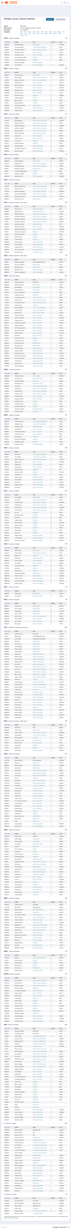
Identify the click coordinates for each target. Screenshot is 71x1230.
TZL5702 (6, 942)
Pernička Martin (19, 1006)
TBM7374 (6, 227)
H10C (63, 32)
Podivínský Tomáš (19, 740)
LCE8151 (6, 221)
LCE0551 (6, 77)
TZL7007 (6, 707)
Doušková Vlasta (19, 399)
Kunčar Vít (17, 669)
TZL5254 (6, 436)
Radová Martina (19, 290)
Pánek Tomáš (18, 836)
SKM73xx (6, 1173)
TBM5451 (6, 434)
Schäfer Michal (19, 811)
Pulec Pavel (18, 889)
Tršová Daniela (18, 310)
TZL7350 (6, 338)
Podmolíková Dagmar (20, 232)
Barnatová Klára (19, 151)
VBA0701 (6, 477)
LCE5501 (6, 927)
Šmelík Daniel (18, 477)
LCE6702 (6, 864)
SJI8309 (6, 689)
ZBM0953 (6, 1018)
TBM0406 (6, 563)
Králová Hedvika (19, 988)
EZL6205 (6, 849)
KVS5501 (6, 920)
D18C (38, 32)
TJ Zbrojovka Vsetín (38, 252)
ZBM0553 (6, 110)
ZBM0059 (6, 176)
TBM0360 (6, 138)
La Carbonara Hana (20, 328)
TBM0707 (6, 464)
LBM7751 (6, 1150)
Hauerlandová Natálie (20, 194)
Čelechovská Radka (20, 105)
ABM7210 (6, 765)
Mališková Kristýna (20, 80)
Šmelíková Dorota (19, 166)
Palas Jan (17, 533)
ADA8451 (6, 209)
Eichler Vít (17, 517)
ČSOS (68, 1227)
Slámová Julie (18, 1049)
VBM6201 (6, 889)
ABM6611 (6, 763)
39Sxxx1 (6, 636)
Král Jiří (17, 512)
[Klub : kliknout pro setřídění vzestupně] (41, 42)
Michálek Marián (19, 1051)
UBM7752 (6, 345)
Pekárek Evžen (18, 707)
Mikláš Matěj (18, 1001)
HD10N (22, 35)
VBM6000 (7, 945)
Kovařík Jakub (18, 553)
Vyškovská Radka (19, 366)
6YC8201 (6, 1206)
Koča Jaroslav (18, 712)
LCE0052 (6, 189)
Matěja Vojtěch (19, 1163)
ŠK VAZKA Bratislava (38, 409)
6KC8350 (6, 1130)
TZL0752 (6, 1003)
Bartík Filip (17, 568)
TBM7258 (6, 315)
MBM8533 (6, 737)
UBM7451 (6, 343)
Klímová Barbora (19, 307)
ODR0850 (6, 988)
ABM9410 (6, 649)
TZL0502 (6, 525)
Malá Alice (17, 335)
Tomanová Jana (19, 421)
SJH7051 (6, 312)
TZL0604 (6, 998)
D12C (25, 32)
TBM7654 (6, 229)
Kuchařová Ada (19, 396)
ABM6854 (6, 287)
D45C (54, 32)
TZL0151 (6, 171)
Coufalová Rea (18, 1018)
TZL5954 (6, 439)
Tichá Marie (18, 141)
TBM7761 (6, 333)
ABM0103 (6, 593)
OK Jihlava (35, 689)
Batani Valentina (19, 103)
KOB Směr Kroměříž (38, 558)
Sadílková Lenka (19, 411)
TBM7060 (6, 399)
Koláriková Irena (19, 401)
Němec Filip (18, 527)
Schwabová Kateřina (20, 323)
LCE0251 (6, 120)
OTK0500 (6, 1064)
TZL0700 (6, 474)
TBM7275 (6, 320)
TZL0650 (6, 57)
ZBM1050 (6, 1021)
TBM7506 (6, 806)
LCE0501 (6, 505)
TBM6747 (6, 798)
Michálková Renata (20, 221)
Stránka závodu (60, 19)
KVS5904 (6, 922)
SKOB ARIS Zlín (36, 292)
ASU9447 (6, 664)
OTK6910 (6, 872)
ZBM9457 (6, 249)
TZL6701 (6, 884)
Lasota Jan (18, 482)
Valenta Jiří (18, 796)
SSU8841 (6, 697)
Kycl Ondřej (18, 457)
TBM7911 (6, 808)
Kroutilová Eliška (19, 1117)
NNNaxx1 (6, 1155)
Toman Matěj (18, 980)
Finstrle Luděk (18, 710)
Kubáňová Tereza (19, 52)
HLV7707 (6, 1208)
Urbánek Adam (18, 583)
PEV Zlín (35, 849)
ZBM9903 (6, 623)
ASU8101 (6, 656)
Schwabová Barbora (20, 1079)
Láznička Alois (18, 963)
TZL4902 (6, 745)
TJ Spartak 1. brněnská (38, 310)
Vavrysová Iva (18, 300)
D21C (42, 32)
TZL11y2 (6, 1097)
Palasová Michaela (20, 292)
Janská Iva (17, 386)
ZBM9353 (6, 247)
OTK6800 (6, 869)
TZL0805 (6, 1084)
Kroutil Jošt (17, 1109)
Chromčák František (20, 915)
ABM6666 (7, 376)
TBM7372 (6, 325)
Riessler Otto (18, 869)
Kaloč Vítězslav (19, 922)
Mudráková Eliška (19, 128)
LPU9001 (6, 677)
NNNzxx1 (6, 1160)
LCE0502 (6, 507)
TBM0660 (6, 93)
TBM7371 (6, 323)
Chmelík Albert (18, 538)
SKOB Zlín (35, 57)
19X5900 (6, 904)
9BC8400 (6, 727)
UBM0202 (6, 573)
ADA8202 (6, 654)
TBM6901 (6, 879)
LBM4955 (6, 421)
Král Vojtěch (18, 697)
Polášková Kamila (19, 442)
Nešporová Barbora (20, 234)
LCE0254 (6, 125)
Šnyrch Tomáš (18, 613)
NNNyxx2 (6, 199)
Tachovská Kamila (19, 358)
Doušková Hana (19, 90)
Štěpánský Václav (19, 948)
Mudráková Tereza (19, 302)
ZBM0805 (6, 487)
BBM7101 (6, 844)
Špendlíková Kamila (20, 186)
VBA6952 (6, 409)
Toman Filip (18, 730)
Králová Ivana (18, 305)
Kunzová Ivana (18, 378)
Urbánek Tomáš (19, 485)
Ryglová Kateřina (19, 325)
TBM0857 (6, 993)
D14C (29, 32)
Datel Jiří (17, 846)
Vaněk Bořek (18, 530)
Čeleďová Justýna (19, 173)
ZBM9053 (6, 272)
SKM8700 (6, 692)
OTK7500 (6, 783)
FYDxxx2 (6, 1041)
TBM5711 (6, 742)
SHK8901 (6, 684)
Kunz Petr (17, 872)
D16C (34, 32)
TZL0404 (6, 522)
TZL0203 (6, 570)
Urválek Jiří (17, 877)
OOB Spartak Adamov (38, 209)
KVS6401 (6, 859)
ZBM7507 (6, 750)
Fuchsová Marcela (19, 318)
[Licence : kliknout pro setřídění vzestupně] (54, 42)
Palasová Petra (19, 242)
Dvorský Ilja (18, 907)
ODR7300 (6, 778)
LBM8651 (6, 214)
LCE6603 (6, 672)
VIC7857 (6, 1183)
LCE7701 (6, 674)
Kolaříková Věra (19, 426)
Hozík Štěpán (18, 1087)
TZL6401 (6, 813)
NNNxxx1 (6, 1061)
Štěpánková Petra (19, 214)
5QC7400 (6, 760)
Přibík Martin (18, 1089)
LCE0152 (6, 163)
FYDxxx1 (6, 1038)
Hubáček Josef (18, 667)
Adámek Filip (18, 606)
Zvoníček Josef (19, 788)
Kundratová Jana (19, 338)
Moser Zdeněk (18, 1168)
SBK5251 (6, 426)
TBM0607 (6, 462)
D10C (21, 32)
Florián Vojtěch (18, 651)
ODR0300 (6, 555)
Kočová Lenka (18, 363)
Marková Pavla (18, 1183)
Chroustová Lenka (19, 249)
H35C (46, 33)
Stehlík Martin (18, 715)
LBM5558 (6, 424)
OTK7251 (6, 307)
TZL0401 (6, 517)
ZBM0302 (6, 583)
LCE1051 (6, 1049)
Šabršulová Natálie (19, 191)
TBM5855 (6, 396)
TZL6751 (6, 406)
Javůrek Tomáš (19, 634)
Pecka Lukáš (18, 1208)
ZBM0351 (6, 148)
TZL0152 (6, 173)
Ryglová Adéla (18, 993)
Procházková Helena (20, 431)
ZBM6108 (6, 948)
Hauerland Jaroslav (20, 927)
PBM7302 (6, 785)
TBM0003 (6, 618)
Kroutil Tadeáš (18, 1112)
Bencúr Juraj (18, 674)
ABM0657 (6, 75)
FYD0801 (6, 1036)
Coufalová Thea (19, 1021)
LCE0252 (6, 123)
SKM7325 (6, 793)
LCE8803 (6, 735)
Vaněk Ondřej (18, 520)
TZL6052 (6, 442)
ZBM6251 (6, 351)
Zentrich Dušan (18, 732)
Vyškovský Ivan (19, 970)
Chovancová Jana (19, 340)
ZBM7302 (6, 826)
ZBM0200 (6, 578)
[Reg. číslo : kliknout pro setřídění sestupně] (9, 42)
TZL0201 (6, 565)
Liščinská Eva (18, 429)
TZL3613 (6, 963)
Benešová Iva (18, 312)
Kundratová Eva (19, 1008)
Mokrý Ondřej (18, 649)
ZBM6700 (6, 824)
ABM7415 (6, 641)
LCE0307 (6, 553)
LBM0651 (6, 47)
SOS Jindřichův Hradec (39, 312)
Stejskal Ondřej (19, 1211)
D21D (46, 32)
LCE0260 (6, 166)
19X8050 (6, 282)
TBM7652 (6, 328)
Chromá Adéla (18, 244)
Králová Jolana (19, 138)
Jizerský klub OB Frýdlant (39, 1036)
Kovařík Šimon (18, 510)
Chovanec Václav (19, 565)
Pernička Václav (19, 472)
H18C (34, 33)
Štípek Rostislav (19, 942)
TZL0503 (6, 527)
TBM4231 (6, 940)
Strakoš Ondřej (18, 469)
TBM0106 (6, 621)
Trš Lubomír (18, 785)
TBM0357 (6, 136)
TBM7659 (6, 330)
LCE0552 (6, 80)
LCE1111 (6, 1051)
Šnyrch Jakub (18, 608)
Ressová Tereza (19, 189)
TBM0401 (6, 560)
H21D (42, 33)
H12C (21, 33)
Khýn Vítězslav (18, 659)
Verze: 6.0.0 (4, 1227)
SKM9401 (6, 694)
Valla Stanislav (19, 960)
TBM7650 (6, 1175)
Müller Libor (18, 780)
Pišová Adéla (18, 77)
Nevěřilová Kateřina (20, 125)
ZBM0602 (6, 479)
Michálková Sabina (20, 50)
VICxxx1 (6, 1104)
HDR (26, 35)
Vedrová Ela (18, 136)
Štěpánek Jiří (18, 925)
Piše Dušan (17, 864)
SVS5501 (6, 937)
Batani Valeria (18, 100)
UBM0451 (6, 105)
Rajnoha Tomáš (19, 576)
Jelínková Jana (19, 1178)
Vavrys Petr (17, 773)
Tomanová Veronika (20, 1150)
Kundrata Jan (18, 570)
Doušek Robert (18, 808)
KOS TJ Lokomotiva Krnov (39, 917)
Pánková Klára (18, 108)
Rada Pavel (18, 768)
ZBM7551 (6, 353)
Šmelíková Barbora (19, 409)
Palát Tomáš (18, 550)
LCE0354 (6, 131)
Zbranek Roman (19, 661)
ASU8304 (6, 659)
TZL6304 (6, 811)
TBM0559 (6, 82)
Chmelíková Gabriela (20, 356)
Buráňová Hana (19, 1135)
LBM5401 (6, 925)
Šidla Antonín (18, 930)
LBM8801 (6, 1211)
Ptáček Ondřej (18, 702)
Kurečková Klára (19, 75)
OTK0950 (6, 1066)
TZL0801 (6, 1082)
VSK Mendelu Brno (37, 348)
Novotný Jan (18, 968)
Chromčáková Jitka (20, 297)
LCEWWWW (7, 1059)
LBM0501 (6, 457)
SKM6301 (6, 1170)
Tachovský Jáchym (20, 540)
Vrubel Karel (18, 813)
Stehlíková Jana (19, 269)
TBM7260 (6, 318)
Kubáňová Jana (19, 320)
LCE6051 (6, 391)
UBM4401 (6, 968)
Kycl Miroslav (18, 1145)
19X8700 (6, 634)
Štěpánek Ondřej (19, 1069)
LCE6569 (6, 219)
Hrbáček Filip (18, 505)
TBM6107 (6, 877)
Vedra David (18, 705)
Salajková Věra (19, 424)
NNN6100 (6, 866)
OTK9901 (6, 616)
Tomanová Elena (19, 376)
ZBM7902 (6, 710)
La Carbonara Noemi (20, 1076)
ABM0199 (6, 161)
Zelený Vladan (18, 535)
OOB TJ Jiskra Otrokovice (39, 133)
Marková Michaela (19, 1013)
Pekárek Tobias (19, 525)
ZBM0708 (6, 1016)
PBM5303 (6, 874)
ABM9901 (6, 651)
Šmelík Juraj (18, 672)
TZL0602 (6, 472)
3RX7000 (6, 836)
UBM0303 (6, 576)
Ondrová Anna (18, 110)
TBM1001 (6, 1074)
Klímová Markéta (19, 1066)
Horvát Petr (17, 664)
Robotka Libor (18, 874)
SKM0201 (6, 558)
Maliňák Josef (18, 937)
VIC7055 (6, 411)
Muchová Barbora (19, 1203)
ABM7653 (6, 267)
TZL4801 (6, 965)
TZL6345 (6, 882)
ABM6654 (6, 285)
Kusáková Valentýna (20, 60)
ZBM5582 (6, 444)
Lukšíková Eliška (19, 146)
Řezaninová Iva (19, 252)
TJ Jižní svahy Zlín (37, 297)
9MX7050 (6, 1135)
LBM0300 (6, 500)
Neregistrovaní (37, 168)
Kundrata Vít (18, 474)
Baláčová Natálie (19, 85)
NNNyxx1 (6, 168)
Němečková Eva (19, 345)
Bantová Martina (19, 1165)
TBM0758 (6, 55)
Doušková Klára (19, 333)
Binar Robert (18, 818)
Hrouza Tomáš (18, 917)
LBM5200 (6, 1142)
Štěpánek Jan (18, 462)
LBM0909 (6, 980)
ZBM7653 (6, 356)
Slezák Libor (18, 770)
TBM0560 (6, 85)
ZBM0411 (6, 538)
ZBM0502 (6, 540)
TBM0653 (6, 87)
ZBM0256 (6, 146)
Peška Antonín (18, 912)
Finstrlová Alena (19, 1188)
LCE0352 (6, 128)
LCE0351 (6, 216)
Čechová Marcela (19, 330)
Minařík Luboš (18, 742)
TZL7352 (6, 340)
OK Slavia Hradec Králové (39, 684)
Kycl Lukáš (17, 500)
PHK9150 (6, 682)
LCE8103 (6, 775)
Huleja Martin (18, 998)
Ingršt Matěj (18, 611)
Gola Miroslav (18, 892)
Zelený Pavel (18, 826)
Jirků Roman (18, 689)
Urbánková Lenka (19, 353)
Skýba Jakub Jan (19, 459)
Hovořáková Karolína (20, 148)
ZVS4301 (6, 970)
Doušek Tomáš (18, 560)
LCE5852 (6, 388)
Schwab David (18, 803)
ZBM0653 (6, 62)
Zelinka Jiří (17, 679)
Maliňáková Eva (19, 383)
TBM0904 (6, 996)
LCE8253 (6, 1152)
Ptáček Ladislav (19, 909)
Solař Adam (18, 1082)
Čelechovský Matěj (20, 573)
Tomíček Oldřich (19, 1201)
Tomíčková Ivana (19, 1033)
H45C (50, 33)
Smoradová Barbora (20, 272)
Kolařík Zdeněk (18, 932)
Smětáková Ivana (19, 295)
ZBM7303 (6, 1185)
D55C (59, 32)
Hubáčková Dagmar (20, 216)
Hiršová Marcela (19, 348)
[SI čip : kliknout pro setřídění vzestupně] (63, 42)
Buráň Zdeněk (18, 1132)
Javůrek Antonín (19, 904)
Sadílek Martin (18, 894)
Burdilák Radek (18, 737)
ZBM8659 (6, 269)
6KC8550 (6, 1203)
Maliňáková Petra (19, 224)
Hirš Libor (17, 945)
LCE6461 (6, 394)
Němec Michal (18, 1084)
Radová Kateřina (19, 161)
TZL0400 (6, 515)
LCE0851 (6, 50)
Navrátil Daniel (18, 1046)
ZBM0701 (6, 1109)
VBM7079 (6, 348)
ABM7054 (6, 264)
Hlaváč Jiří (17, 699)
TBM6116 (6, 699)
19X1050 (6, 1031)
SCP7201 (6, 740)
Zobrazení (49, 19)
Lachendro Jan (18, 692)
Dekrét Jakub (18, 717)
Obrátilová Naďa (19, 285)
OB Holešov (36, 295)
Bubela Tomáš (18, 656)
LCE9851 (6, 194)
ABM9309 (6, 730)
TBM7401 (6, 803)
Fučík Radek (18, 839)
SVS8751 (6, 224)
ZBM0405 (6, 535)
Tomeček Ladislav (19, 856)
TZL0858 (6, 1092)
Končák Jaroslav (19, 854)
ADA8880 (6, 211)
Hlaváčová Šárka (19, 315)
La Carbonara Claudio (20, 801)
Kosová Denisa (18, 682)
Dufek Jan (17, 940)
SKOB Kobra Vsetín (37, 383)
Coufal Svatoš (18, 824)
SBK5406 (6, 932)
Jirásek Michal (18, 684)
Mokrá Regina (18, 287)
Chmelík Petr (18, 750)
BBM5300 (6, 909)
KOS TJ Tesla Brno (37, 52)
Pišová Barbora (18, 120)
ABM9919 (6, 613)
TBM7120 (6, 702)
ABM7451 (6, 290)
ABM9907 (6, 611)
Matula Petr (18, 654)
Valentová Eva (18, 391)
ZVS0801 (6, 1120)
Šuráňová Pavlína (19, 143)
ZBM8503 (6, 715)
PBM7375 (6, 310)
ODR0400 (6, 512)
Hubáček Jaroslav (19, 861)
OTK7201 (6, 780)
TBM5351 (6, 431)
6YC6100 (6, 907)
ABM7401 (6, 768)
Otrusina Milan (18, 849)
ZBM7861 (6, 361)
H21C (38, 33)
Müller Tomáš (18, 616)
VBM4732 (6, 887)
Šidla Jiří (17, 958)
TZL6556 (6, 1178)
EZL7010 (6, 851)
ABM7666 (6, 1137)
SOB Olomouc (36, 818)
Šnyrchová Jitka (19, 267)
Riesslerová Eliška (19, 133)
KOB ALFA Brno (36, 44)
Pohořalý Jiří (18, 783)
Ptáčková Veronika (19, 227)
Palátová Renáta (19, 44)
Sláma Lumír (18, 775)
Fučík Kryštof (18, 593)
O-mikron (35, 679)
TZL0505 (6, 530)
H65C (59, 33)
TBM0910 (6, 1071)
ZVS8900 (6, 1213)
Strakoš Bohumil (19, 882)
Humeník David (19, 502)
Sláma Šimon (18, 507)
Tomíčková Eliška (19, 1031)
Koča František (18, 1115)
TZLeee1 (6, 1099)
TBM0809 (6, 1069)
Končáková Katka (19, 381)
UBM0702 (6, 1011)
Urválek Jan (18, 464)
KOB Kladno (36, 846)
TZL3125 (6, 960)
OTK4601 (6, 930)
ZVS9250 (6, 252)
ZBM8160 (6, 363)
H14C (25, 33)
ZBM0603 (6, 482)
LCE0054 (6, 191)
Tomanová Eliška (19, 47)
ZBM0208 (6, 581)
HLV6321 (6, 854)
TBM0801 (6, 990)
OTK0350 (6, 133)
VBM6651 (6, 1180)
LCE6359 (6, 300)
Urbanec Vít (18, 851)
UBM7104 (6, 816)
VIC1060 (6, 1102)
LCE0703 (6, 983)
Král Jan (17, 879)
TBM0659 (6, 90)
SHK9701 (6, 687)
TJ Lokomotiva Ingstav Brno (40, 47)
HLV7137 (6, 856)
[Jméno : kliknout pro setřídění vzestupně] (23, 42)
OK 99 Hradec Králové (38, 682)
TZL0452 (6, 98)
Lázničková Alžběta (20, 1092)
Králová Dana (18, 1175)
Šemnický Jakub (19, 515)
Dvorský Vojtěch (19, 694)
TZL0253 (6, 141)
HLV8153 (6, 295)
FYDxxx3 (6, 1044)
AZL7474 (6, 292)
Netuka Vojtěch (19, 687)
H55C (55, 33)
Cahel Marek (18, 735)
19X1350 (6, 1033)
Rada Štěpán (18, 497)
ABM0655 (6, 44)
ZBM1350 (6, 1117)
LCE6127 (6, 667)
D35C (50, 32)
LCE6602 (6, 669)
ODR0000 (7, 1163)
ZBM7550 (6, 1188)
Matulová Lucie (19, 211)
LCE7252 (6, 302)
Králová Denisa (19, 82)
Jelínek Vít (17, 748)
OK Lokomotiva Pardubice (39, 677)
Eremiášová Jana (19, 434)
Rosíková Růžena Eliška (21, 57)
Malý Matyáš (18, 1071)
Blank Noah (18, 558)
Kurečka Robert (19, 765)
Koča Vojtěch (18, 479)
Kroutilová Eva (18, 361)
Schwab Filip (18, 467)
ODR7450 (6, 305)
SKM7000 (6, 791)
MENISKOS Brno (37, 105)
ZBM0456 (6, 108)
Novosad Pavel (18, 522)
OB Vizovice (36, 411)
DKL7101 (6, 846)
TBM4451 (6, 429)
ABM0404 (6, 497)
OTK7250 (6, 1165)
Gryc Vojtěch (18, 621)
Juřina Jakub (18, 1036)
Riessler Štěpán (19, 1064)
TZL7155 (6, 232)
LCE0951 (6, 985)
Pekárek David (18, 1094)
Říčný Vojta (18, 623)
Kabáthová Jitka (19, 444)
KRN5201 (6, 917)
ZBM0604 (6, 485)
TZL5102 (6, 748)
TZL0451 (6, 95)
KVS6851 (6, 1140)
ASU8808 (6, 661)
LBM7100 (6, 1145)
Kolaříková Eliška (19, 98)
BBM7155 (6, 378)
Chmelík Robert (19, 1016)
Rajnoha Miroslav (19, 816)
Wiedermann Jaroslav (20, 935)
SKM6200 (7, 1168)
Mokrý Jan (17, 763)
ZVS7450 (6, 366)
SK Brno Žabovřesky (38, 62)
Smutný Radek (18, 841)
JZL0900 (6, 1046)
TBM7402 (6, 705)
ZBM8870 (6, 244)
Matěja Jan (18, 555)
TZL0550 (6, 100)
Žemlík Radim (18, 859)
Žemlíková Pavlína (19, 1140)
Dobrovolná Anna (19, 55)
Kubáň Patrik (18, 1074)
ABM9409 (6, 646)
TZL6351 (6, 401)
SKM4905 (6, 935)
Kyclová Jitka (18, 1147)
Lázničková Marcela (20, 406)
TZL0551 (6, 103)
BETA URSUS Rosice (38, 378)
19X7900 (6, 1201)
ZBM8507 (6, 1191)
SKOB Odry (35, 305)
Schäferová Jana (19, 404)
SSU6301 (6, 796)
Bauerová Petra (19, 1130)
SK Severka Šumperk (38, 697)
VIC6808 (6, 892)
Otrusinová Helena (19, 264)
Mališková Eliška (19, 131)
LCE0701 (6, 459)
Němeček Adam (19, 1011)
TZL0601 (6, 469)
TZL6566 (6, 404)
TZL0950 (6, 1008)
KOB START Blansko (38, 426)
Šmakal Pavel (18, 965)
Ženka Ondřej (18, 1206)
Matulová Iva (18, 209)
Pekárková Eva (18, 237)
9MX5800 (6, 1132)
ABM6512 (6, 839)
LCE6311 (6, 861)
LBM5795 (6, 386)
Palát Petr (17, 641)
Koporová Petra (19, 247)
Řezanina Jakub (19, 1213)
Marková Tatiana (19, 1102)
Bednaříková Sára (19, 123)
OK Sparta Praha (37, 740)
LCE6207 (6, 770)
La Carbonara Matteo (20, 990)
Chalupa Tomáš (19, 920)
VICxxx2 (6, 1107)
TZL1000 (6, 1094)
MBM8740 (6, 679)
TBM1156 (6, 1076)
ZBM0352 (6, 151)
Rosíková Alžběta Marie (21, 171)
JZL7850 (6, 297)
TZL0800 (6, 1006)
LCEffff (6, 1056)
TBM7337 (6, 801)
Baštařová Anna (19, 176)
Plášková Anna (18, 163)
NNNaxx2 (6, 1158)
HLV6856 (6, 381)
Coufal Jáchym (19, 578)
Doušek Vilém (18, 996)
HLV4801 (6, 912)
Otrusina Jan (18, 644)
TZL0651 (6, 60)
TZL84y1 (6, 239)
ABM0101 (6, 606)
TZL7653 (6, 237)
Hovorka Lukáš (18, 677)
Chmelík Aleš (18, 887)
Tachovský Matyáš (19, 581)
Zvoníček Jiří (18, 596)
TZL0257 (6, 143)
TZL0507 (6, 533)
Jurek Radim (18, 639)
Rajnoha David (18, 618)
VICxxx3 (6, 821)
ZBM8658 (6, 242)
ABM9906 (6, 608)
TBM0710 (6, 467)
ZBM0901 (6, 1112)
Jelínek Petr (18, 745)
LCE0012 (6, 732)
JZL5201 (6, 915)
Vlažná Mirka (18, 388)
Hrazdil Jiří (17, 727)
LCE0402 (6, 502)
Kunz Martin (18, 844)
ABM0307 (6, 550)
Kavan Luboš (18, 1170)
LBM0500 (6, 454)
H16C (29, 33)
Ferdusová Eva (18, 394)
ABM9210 (6, 644)
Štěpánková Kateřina (20, 229)
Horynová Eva (18, 436)
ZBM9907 (6, 717)
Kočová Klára (18, 65)
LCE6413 (6, 773)
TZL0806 (6, 1087)
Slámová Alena (19, 1152)
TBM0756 (6, 52)
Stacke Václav (18, 983)
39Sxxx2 (6, 262)
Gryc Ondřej (18, 563)
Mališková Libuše (19, 985)
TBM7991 (6, 335)
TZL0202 (6, 568)
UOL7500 (6, 818)
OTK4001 (6, 958)
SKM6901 (6, 788)
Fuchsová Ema (18, 87)
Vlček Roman (18, 791)
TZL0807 (6, 1089)
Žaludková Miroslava (20, 439)
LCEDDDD (6, 1054)
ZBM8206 (6, 712)
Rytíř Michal (18, 793)
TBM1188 (6, 1079)
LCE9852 (6, 196)
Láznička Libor (18, 884)
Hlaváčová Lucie (19, 93)
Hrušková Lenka (19, 351)
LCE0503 (6, 510)
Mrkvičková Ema (19, 95)
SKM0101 (6, 596)
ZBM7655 (6, 358)
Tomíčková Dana (19, 282)
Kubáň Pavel (18, 806)
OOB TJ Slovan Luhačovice (39, 50)
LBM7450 (6, 1147)
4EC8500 (6, 639)
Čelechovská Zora (19, 343)
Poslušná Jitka (18, 1003)
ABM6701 (6, 841)
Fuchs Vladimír (19, 866)
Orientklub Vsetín (37, 224)
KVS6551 (6, 383)
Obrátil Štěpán (18, 646)
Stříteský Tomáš (19, 1120)
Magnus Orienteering (38, 656)
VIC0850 (6, 1013)
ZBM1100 (6, 1115)
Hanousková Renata (20, 196)
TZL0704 (6, 1001)
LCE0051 (6, 186)
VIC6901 (6, 894)
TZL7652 (6, 234)
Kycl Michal (18, 454)
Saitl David (17, 487)
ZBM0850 (6, 65)
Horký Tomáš (18, 798)
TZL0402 (6, 520)
